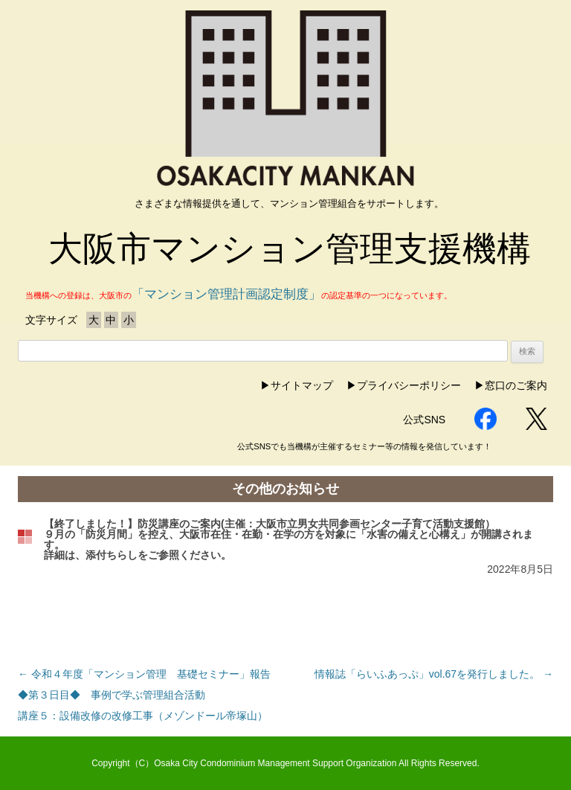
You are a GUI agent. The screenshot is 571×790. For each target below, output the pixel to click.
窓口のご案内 (516, 385)
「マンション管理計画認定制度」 (226, 294)
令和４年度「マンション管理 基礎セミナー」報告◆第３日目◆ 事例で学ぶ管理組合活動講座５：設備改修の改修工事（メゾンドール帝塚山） (144, 695)
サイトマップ (302, 385)
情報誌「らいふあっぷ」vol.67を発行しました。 (433, 674)
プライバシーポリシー (409, 385)
